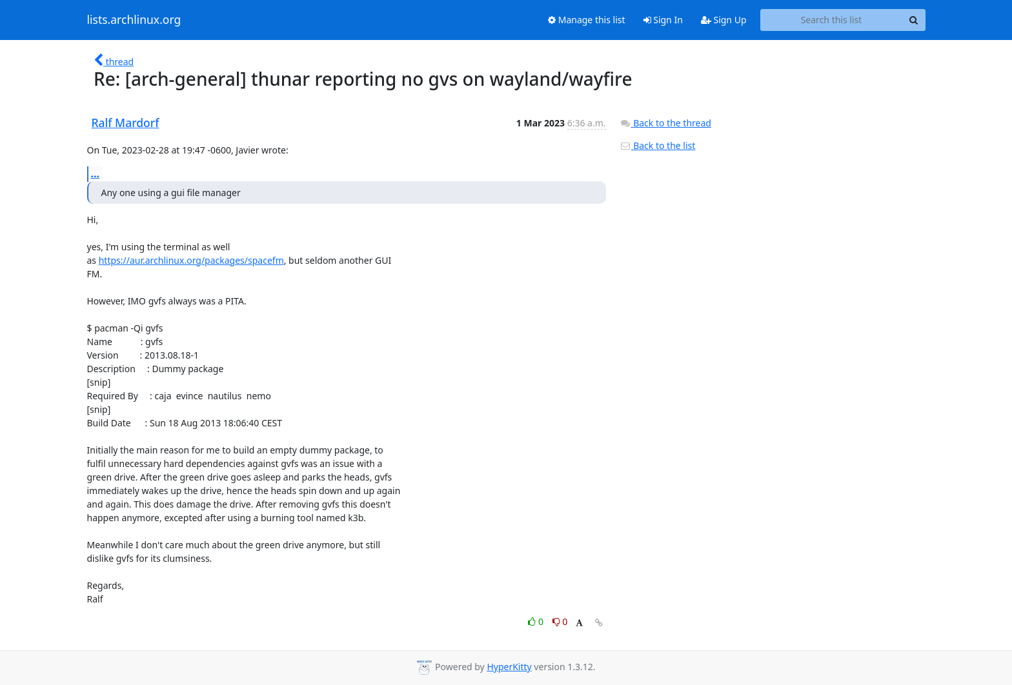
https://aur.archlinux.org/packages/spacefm (191, 260)
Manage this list (586, 20)
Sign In (663, 20)
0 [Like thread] (536, 621)
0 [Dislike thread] (560, 621)
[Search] (914, 20)
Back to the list (658, 145)
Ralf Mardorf (125, 122)
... (95, 173)
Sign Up (724, 20)
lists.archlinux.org (134, 20)
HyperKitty (509, 666)
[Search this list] (831, 20)
